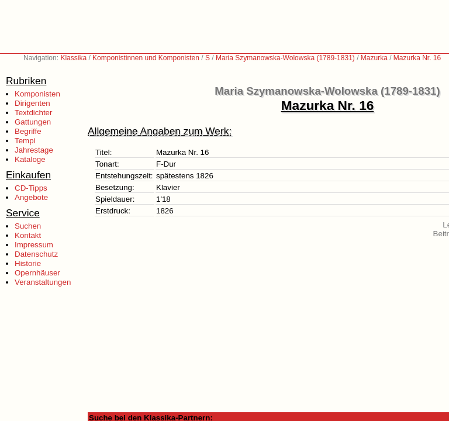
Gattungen (33, 122)
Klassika (73, 58)
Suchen (28, 226)
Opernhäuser (37, 272)
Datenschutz (36, 254)
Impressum (34, 244)
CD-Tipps (31, 188)
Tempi (25, 140)
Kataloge (30, 159)
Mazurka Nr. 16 (417, 58)
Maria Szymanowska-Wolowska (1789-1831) (285, 58)
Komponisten (37, 93)
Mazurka (374, 58)
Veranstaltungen (43, 282)
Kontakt (28, 235)
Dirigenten (32, 103)
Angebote (31, 197)
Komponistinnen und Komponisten (145, 58)
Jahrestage (34, 150)
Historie (28, 263)
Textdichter (33, 112)
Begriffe (28, 131)
